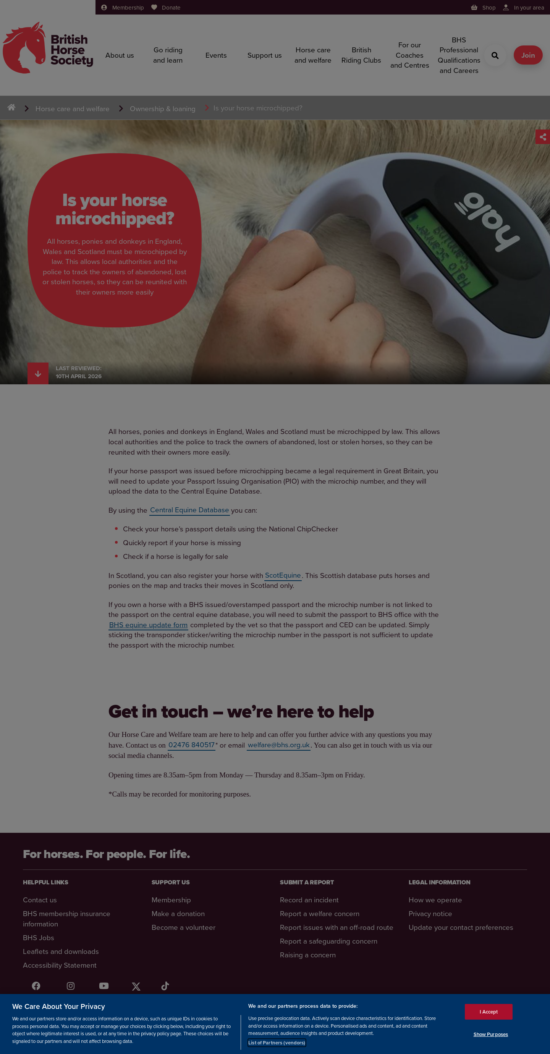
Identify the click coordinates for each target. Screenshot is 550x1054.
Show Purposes (491, 1035)
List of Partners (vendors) (276, 1043)
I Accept (489, 1012)
